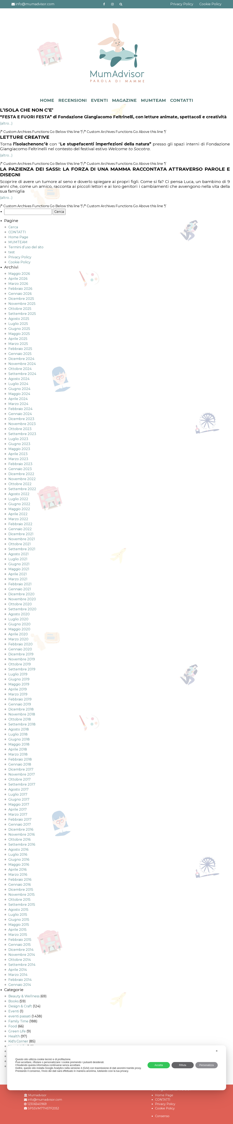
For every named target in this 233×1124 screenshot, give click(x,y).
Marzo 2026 (18, 284)
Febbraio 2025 (20, 349)
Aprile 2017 (17, 809)
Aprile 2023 (18, 454)
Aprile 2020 (18, 634)
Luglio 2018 (18, 734)
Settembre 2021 (21, 549)
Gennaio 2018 (19, 764)
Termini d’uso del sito (25, 247)
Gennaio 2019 (19, 704)
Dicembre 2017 (20, 769)
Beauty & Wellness (23, 996)
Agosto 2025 (18, 319)
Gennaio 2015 (19, 945)
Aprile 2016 (17, 870)
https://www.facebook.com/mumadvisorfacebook (104, 4)
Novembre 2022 (22, 479)
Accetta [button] (158, 1065)
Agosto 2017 (18, 789)
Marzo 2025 (18, 344)
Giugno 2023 (19, 444)
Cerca (13, 227)
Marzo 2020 (18, 639)
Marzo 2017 (17, 814)
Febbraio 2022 (20, 524)
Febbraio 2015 (19, 940)
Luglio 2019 (17, 674)
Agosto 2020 (19, 614)
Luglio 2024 (18, 384)
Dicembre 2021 (20, 534)
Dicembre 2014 (20, 950)
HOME (47, 100)
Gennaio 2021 (19, 589)
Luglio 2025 (18, 324)
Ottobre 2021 (19, 544)
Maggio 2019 (18, 684)
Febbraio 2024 (20, 409)
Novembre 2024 (22, 364)
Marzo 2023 (18, 459)
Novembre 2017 (21, 774)
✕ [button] (217, 1051)
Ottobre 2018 (19, 719)
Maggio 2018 (18, 744)
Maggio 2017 (18, 804)
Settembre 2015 (21, 905)
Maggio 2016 (18, 865)
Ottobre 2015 (19, 900)
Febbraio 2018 (20, 759)
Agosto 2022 (18, 494)
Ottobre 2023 (20, 429)
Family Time (18, 1021)
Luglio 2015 (17, 915)
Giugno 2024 (19, 389)
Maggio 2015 (18, 925)
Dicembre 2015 (20, 890)
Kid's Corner (18, 1041)
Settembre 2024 (22, 374)
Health (14, 1036)
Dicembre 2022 (21, 474)
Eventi (13, 1011)
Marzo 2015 (17, 935)
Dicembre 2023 (21, 419)
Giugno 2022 (19, 504)
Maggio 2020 (19, 629)
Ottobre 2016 (19, 839)
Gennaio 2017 (19, 824)
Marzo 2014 (17, 975)
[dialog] (116, 1067)
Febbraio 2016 (19, 880)
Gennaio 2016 (19, 885)
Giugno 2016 (18, 860)
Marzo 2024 (18, 404)
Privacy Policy (181, 4)
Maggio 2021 (18, 569)
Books (13, 1001)
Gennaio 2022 (20, 529)
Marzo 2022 (18, 519)
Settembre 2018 (22, 724)
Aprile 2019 (17, 689)
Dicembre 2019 (20, 654)
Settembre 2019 (21, 669)
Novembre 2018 (21, 714)
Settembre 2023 (22, 434)
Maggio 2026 (19, 274)
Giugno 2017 (18, 799)
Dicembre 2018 (21, 709)
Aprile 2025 (17, 339)
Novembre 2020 (22, 599)
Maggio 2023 (19, 449)
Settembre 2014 (21, 965)
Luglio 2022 (18, 499)
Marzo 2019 (17, 694)
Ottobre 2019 (19, 664)
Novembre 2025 (22, 304)
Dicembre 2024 (21, 359)
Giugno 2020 (19, 624)
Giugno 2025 (19, 329)
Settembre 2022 (22, 489)
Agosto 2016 (18, 850)
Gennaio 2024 (20, 414)
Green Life (17, 1031)
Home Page (18, 237)
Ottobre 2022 (20, 484)
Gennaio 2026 (20, 294)
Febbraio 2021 (20, 584)
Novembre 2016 (21, 834)
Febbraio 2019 (20, 699)
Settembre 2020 (22, 609)
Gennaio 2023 (20, 469)
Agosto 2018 (18, 729)
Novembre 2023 (22, 424)
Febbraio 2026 (20, 289)
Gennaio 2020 (20, 649)
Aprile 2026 (17, 279)
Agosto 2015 (18, 910)
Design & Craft (20, 1006)
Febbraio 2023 (20, 464)
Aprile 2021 (17, 574)
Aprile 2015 (17, 930)
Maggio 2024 (19, 394)
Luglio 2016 (17, 855)
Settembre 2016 (21, 844)
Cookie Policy (210, 4)
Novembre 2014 (21, 955)
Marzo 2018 (18, 754)
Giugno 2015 (18, 920)
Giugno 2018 (19, 739)
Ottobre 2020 (20, 604)
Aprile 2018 (17, 749)
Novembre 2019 (21, 659)
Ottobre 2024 (20, 369)
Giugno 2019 (18, 679)
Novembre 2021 (21, 539)
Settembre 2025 (22, 314)
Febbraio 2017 (20, 819)
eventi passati (19, 1016)
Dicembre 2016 (20, 829)
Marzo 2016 (17, 875)
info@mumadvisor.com (32, 4)
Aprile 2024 (18, 399)
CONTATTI (181, 100)
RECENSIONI (72, 100)
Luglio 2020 (18, 619)
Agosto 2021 (18, 554)
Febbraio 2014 (20, 980)
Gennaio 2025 (20, 354)
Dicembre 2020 (21, 594)
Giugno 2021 (18, 564)
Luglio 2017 (17, 794)
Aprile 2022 (18, 514)
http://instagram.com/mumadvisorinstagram (112, 4)
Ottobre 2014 (19, 960)
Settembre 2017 (21, 784)
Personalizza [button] (206, 1065)
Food (12, 1026)
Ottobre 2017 (19, 779)
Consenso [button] (162, 1116)
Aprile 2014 (17, 970)
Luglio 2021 (17, 559)
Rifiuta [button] (182, 1065)
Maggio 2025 (19, 334)
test (11, 252)
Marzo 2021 (17, 579)
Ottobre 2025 (19, 309)
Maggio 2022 (19, 509)
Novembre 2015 (21, 895)
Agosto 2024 (18, 379)
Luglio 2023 (18, 439)
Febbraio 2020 (20, 644)
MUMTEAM (153, 100)
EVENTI (99, 100)
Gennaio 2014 (19, 985)
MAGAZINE (124, 100)
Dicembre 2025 (21, 299)
